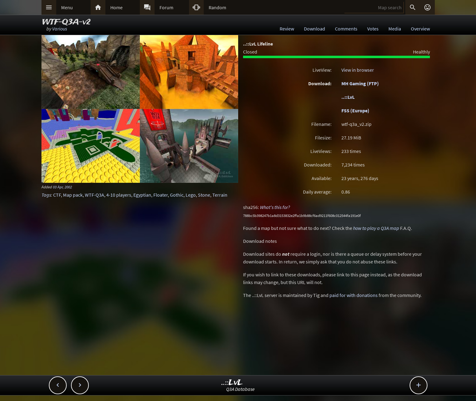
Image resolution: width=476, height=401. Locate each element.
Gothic (176, 195)
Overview (420, 29)
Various (59, 29)
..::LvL (348, 97)
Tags (46, 195)
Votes (373, 29)
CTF (57, 195)
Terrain (219, 195)
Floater (160, 195)
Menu (67, 7)
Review (287, 29)
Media (394, 29)
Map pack (73, 195)
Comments (346, 29)
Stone (204, 195)
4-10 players (118, 195)
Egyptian (142, 195)
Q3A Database (240, 389)
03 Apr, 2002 (62, 186)
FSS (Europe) (355, 110)
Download (314, 29)
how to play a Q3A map (376, 228)
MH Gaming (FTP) (360, 83)
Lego (191, 195)
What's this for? (275, 207)
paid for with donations (353, 295)
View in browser (357, 70)
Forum (166, 7)
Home (116, 7)
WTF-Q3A (94, 195)
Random (217, 7)
